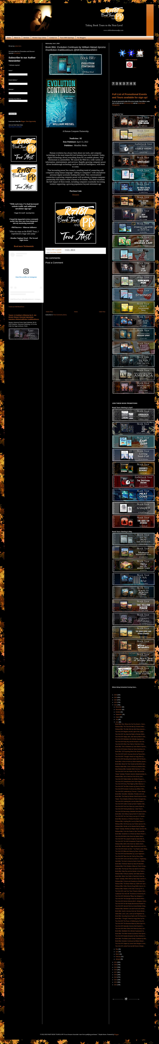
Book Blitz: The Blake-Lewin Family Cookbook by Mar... (131, 938)
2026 (115, 695)
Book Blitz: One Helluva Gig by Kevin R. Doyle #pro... (130, 814)
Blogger (116, 1034)
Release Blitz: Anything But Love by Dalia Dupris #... (130, 821)
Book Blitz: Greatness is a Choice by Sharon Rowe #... (130, 834)
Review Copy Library (39, 38)
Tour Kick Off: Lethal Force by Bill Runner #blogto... (130, 946)
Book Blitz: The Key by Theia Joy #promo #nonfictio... (130, 869)
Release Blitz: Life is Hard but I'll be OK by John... (129, 776)
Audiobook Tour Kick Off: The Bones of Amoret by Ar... (130, 893)
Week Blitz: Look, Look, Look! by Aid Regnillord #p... (130, 913)
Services (26, 38)
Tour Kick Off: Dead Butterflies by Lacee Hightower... (130, 854)
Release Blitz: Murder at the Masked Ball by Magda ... (130, 826)
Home (9, 38)
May (117, 949)
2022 (115, 705)
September (119, 714)
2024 (115, 700)
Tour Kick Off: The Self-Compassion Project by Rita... (130, 841)
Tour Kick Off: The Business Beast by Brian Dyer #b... (130, 923)
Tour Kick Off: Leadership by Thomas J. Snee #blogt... (130, 791)
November (119, 709)
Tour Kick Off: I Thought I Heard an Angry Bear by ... (130, 756)
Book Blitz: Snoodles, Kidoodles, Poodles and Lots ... (130, 794)
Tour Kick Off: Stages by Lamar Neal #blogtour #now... (130, 943)
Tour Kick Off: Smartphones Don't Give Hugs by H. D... (130, 781)
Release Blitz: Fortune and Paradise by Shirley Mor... (130, 881)
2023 (115, 702)
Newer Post (49, 311)
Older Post (102, 311)
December (119, 707)
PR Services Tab (128, 103)
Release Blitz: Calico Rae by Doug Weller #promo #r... (130, 886)
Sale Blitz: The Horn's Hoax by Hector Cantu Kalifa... (130, 861)
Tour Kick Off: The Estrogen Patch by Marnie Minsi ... (130, 898)
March (118, 954)
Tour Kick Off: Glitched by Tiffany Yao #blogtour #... (129, 896)
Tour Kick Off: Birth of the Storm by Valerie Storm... (129, 836)
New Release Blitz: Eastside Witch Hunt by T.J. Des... (130, 769)
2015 (115, 977)
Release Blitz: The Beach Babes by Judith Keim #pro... (130, 883)
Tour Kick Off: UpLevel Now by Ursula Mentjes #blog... (130, 906)
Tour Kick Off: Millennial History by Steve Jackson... (130, 851)
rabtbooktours (28, 299)
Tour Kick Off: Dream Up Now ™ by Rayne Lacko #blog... (131, 849)
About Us (17, 38)
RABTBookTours (15, 299)
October (118, 712)
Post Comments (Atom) (60, 315)
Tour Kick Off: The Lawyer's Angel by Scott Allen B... (130, 839)
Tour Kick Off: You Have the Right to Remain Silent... (130, 734)
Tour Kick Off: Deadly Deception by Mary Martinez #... (130, 936)
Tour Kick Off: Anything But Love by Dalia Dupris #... (130, 801)
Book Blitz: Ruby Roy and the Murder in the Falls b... (130, 871)
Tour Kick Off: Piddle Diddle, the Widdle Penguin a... (130, 779)
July (117, 719)
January (118, 959)
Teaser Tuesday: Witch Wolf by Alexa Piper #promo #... (131, 878)
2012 (115, 984)
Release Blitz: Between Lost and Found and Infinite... (130, 908)
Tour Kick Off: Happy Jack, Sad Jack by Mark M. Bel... (130, 736)
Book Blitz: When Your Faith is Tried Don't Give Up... (130, 876)
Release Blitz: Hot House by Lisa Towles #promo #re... (130, 824)
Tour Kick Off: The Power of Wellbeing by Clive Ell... (130, 921)
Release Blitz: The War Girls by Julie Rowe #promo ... (130, 729)
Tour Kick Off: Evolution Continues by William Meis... (130, 789)
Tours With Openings (67, 38)
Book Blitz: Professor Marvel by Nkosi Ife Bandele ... (130, 864)
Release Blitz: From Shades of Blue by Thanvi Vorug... (130, 866)
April (117, 951)
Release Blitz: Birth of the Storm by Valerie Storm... (129, 844)
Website (11, 89)
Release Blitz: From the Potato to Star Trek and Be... (130, 831)
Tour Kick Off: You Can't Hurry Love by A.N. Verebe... (130, 816)
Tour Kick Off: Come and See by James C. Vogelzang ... (131, 859)
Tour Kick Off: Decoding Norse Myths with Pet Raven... (130, 759)
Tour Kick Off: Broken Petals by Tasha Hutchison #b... (130, 749)
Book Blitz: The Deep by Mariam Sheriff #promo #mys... (131, 796)
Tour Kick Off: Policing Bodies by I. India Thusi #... (129, 809)
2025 (115, 697)
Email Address (13, 80)
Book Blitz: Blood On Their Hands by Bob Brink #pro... (130, 764)
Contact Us (53, 38)
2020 (115, 964)
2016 (115, 974)
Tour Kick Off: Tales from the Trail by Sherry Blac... (129, 856)
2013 (115, 982)
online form (18, 46)
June (117, 722)
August (118, 717)
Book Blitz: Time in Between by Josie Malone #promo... (131, 746)
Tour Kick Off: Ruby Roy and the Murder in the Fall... (130, 741)
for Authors (16, 53)
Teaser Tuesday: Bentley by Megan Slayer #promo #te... (131, 829)
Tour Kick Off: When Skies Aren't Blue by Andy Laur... (130, 928)
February (118, 956)
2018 (115, 969)
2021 (115, 962)
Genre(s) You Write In (15, 99)
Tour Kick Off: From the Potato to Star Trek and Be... (130, 771)
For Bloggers (81, 38)
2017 (115, 972)
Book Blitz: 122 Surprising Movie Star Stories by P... (130, 751)
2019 (115, 967)
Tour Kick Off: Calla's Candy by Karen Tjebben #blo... (130, 804)
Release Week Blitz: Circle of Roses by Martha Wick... (130, 766)
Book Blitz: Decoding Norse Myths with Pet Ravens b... (130, 916)
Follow (134, 67)
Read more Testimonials (24, 246)
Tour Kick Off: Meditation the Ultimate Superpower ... (130, 739)
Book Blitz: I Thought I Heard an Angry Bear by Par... (130, 918)
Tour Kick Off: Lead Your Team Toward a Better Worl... (130, 891)
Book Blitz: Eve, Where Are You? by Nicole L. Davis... (130, 724)
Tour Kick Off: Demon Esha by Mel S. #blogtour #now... (131, 901)
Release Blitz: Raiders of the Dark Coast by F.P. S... (130, 888)
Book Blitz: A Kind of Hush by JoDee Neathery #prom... (131, 761)
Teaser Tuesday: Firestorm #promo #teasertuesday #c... (131, 774)
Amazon (75, 195)
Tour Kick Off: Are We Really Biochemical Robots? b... (130, 903)
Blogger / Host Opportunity (28, 121)
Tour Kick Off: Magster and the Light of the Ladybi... (130, 731)
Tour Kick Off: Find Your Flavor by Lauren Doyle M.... (130, 806)
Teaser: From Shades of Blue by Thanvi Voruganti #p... (130, 799)
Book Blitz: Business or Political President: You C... (129, 819)
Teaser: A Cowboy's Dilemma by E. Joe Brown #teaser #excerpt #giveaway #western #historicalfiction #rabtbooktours (24, 317)
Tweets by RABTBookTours (16, 306)
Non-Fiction (53, 252)
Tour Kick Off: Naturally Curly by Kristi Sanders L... (129, 926)
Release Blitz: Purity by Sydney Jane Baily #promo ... (130, 873)
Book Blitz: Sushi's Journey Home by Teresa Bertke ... (130, 911)
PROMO (59, 252)
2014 (115, 979)
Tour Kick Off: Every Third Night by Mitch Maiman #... (130, 784)
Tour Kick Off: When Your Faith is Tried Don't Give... (130, 744)
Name (11, 70)
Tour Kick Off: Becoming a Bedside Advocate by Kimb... (131, 811)
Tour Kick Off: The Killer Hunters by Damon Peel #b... (130, 786)
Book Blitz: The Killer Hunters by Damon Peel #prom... (130, 933)
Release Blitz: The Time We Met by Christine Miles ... (130, 726)
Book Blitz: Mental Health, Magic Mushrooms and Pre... (131, 846)
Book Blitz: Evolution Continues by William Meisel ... (130, 941)
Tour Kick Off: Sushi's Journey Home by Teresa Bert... (130, 754)
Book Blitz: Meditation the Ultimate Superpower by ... (130, 931)
